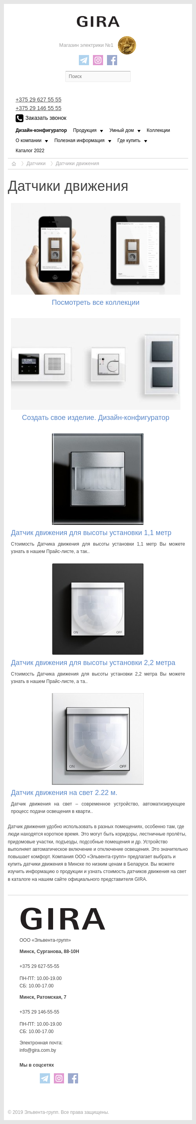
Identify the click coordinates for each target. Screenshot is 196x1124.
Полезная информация (79, 140)
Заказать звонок (41, 118)
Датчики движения (77, 163)
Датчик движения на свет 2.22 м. (64, 793)
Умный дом (121, 130)
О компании (28, 140)
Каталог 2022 (30, 150)
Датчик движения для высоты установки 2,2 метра (93, 663)
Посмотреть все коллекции (96, 302)
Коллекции (158, 130)
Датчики (36, 163)
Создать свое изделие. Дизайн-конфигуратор (95, 418)
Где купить (129, 140)
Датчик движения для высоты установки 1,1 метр (91, 533)
